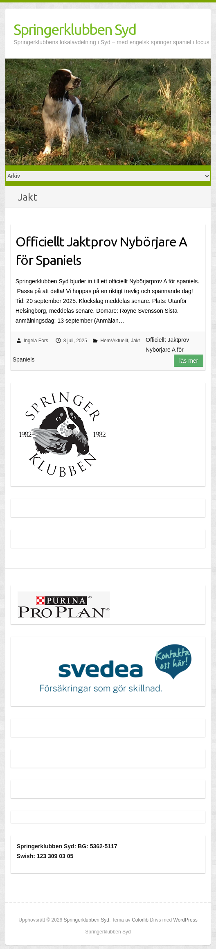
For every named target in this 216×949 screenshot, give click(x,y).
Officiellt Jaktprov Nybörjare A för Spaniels (101, 250)
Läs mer (188, 360)
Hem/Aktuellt (114, 340)
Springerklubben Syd (75, 29)
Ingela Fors (36, 340)
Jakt (135, 340)
